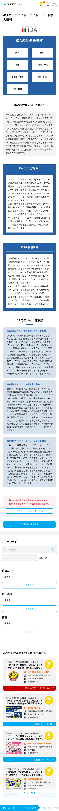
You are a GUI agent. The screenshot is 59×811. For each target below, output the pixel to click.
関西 (42, 53)
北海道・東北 (42, 65)
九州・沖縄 (17, 89)
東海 (17, 65)
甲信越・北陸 (17, 77)
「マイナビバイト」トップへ (29, 511)
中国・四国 (42, 77)
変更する (29, 585)
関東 (17, 53)
